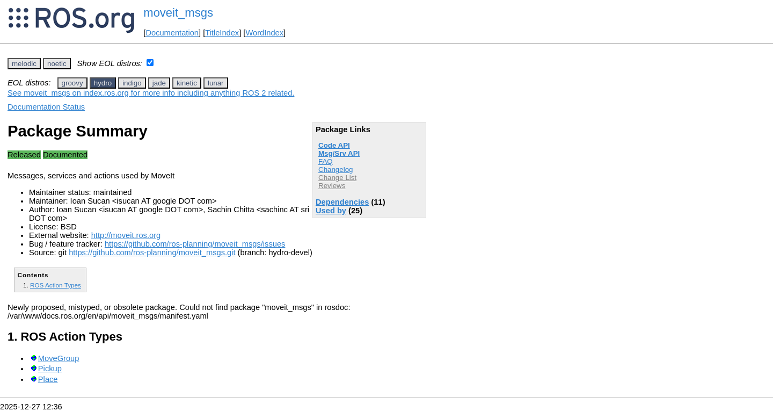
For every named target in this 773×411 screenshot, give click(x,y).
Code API (334, 145)
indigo (132, 83)
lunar (216, 83)
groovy (72, 83)
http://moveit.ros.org (126, 235)
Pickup (50, 368)
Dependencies (342, 202)
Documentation (172, 32)
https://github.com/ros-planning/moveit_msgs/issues (195, 244)
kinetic (187, 83)
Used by (331, 210)
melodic (24, 64)
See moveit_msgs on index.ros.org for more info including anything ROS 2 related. (151, 93)
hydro (103, 83)
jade (159, 83)
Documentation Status (46, 107)
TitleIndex (222, 32)
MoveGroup (58, 358)
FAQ (325, 161)
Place (48, 379)
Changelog (335, 169)
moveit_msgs (178, 12)
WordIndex (264, 32)
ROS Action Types (55, 285)
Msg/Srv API (339, 153)
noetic (57, 64)
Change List (337, 178)
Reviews (331, 186)
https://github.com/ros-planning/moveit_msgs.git (152, 252)
